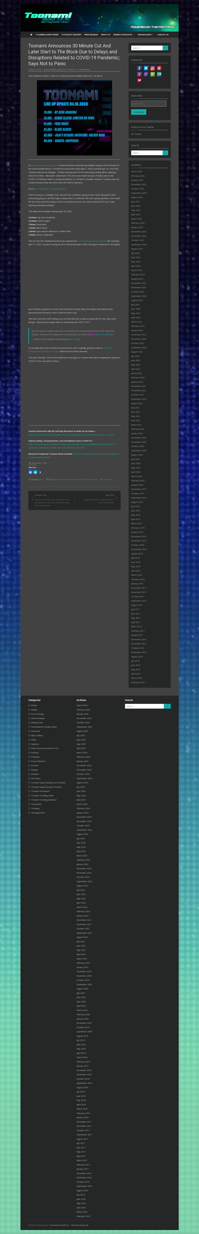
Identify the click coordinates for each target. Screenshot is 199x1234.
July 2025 (135, 201)
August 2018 (137, 553)
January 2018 (137, 583)
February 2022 (138, 377)
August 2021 (137, 403)
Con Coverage (37, 714)
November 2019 (138, 489)
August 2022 (137, 351)
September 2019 (139, 497)
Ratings (34, 769)
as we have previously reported (92, 241)
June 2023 (135, 308)
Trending (35, 808)
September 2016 (139, 652)
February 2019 (138, 527)
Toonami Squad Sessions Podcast (46, 787)
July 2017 (135, 609)
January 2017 (137, 635)
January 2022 (137, 382)
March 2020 (136, 476)
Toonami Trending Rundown (44, 799)
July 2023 (135, 304)
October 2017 (137, 596)
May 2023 (135, 313)
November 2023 (138, 287)
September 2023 (139, 296)
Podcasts (35, 756)
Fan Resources (145, 34)
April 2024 (135, 266)
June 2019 (135, 510)
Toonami (93, 479)
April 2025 (135, 214)
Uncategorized (38, 812)
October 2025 (137, 188)
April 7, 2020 (74, 339)
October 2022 (137, 343)
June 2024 (135, 257)
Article (34, 705)
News (41, 479)
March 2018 (136, 575)
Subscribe (139, 112)
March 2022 (136, 373)
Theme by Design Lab (79, 1225)
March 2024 (136, 270)
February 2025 (138, 223)
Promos (34, 765)
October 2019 (137, 493)
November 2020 (138, 442)
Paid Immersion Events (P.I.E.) (44, 748)
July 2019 (135, 506)
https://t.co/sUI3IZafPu (104, 334)
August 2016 (137, 656)
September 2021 (139, 399)
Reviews (35, 774)
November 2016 (138, 643)
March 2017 (136, 626)
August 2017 (137, 605)
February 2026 (138, 175)
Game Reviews (38, 718)
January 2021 (137, 433)
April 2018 (135, 570)
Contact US (163, 34)
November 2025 (138, 184)
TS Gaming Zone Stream (47, 34)
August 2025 (137, 197)
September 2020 (139, 450)
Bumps (34, 709)
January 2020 (137, 485)
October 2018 (137, 545)
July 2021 (135, 407)
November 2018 (138, 540)
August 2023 (137, 300)
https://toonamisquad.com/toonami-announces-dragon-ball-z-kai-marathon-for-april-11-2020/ (71, 434)
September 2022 (139, 347)
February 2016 (138, 682)
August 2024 (137, 248)
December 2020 (138, 437)
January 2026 (137, 180)
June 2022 (135, 360)
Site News (35, 778)
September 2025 (139, 193)
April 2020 (135, 472)
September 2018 (139, 549)
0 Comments (83, 69)
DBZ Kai (64, 479)
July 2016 (135, 660)
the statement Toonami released (50, 188)
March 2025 (136, 218)
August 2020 (137, 454)
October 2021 (137, 394)
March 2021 (136, 424)
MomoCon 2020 (83, 479)
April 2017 (135, 622)
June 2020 (135, 463)
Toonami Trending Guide (42, 795)
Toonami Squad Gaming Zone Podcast (48, 782)
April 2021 (135, 420)
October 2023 (137, 291)
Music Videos (37, 735)
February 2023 (138, 326)
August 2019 (137, 502)
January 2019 (137, 532)
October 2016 (137, 648)
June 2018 (135, 562)
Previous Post (53, 500)
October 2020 (137, 446)
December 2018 (138, 536)
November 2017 (138, 592)
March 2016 (136, 678)
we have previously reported (44, 165)
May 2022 (135, 364)
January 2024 (137, 278)
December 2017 (138, 588)
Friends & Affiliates (122, 34)
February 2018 (138, 579)
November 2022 (138, 339)
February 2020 (138, 480)
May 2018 (135, 566)
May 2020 (135, 467)
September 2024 (139, 244)
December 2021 (138, 386)
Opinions (35, 744)
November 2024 (138, 236)
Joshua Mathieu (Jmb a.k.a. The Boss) (60, 69)
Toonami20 (36, 804)
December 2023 (138, 283)
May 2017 (135, 618)
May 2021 (135, 416)
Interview (35, 731)
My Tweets (136, 134)
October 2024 (137, 240)
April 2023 (135, 317)
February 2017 (138, 630)
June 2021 (135, 411)
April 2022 (135, 369)
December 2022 (138, 334)
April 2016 (135, 673)
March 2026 (136, 171)
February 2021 (138, 429)
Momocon (72, 479)
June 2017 (135, 613)
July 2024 (135, 253)
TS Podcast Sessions (71, 34)
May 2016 (135, 669)
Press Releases (91, 34)
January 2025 (137, 227)
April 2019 (135, 519)
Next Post (95, 499)
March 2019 (136, 523)
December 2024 (138, 231)
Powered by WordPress (59, 1225)
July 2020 (135, 459)
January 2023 (137, 330)
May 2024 (135, 261)
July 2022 (135, 356)
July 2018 (135, 557)
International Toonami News (44, 727)
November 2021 (138, 390)
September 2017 (139, 600)
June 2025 (135, 205)
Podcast (35, 752)
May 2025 (135, 210)
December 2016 (138, 639)
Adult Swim (56, 479)
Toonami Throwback (40, 791)
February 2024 (138, 274)
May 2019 (135, 515)
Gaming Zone (37, 722)
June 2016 (135, 665)
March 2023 (136, 321)
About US (105, 34)
